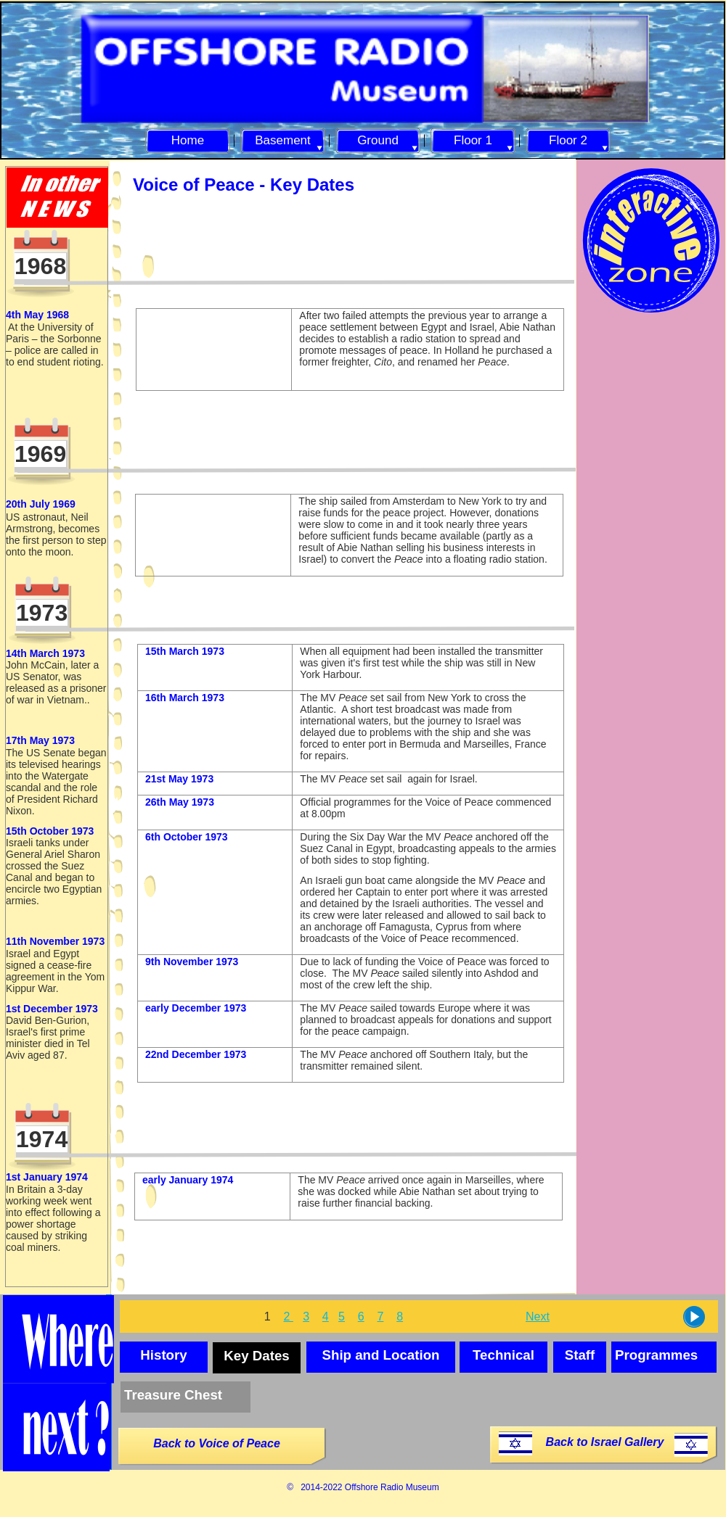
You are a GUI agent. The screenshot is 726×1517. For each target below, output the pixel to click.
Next (538, 1316)
